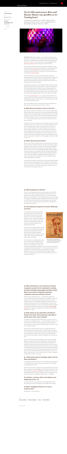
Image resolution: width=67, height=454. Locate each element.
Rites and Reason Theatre (29, 63)
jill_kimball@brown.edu (8, 22)
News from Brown (22, 3)
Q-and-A (39, 399)
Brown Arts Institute (23, 399)
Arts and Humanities (8, 13)
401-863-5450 (6, 24)
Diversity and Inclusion (32, 399)
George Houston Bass (34, 73)
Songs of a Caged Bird (37, 371)
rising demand (35, 69)
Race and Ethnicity (46, 399)
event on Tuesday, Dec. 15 (34, 95)
